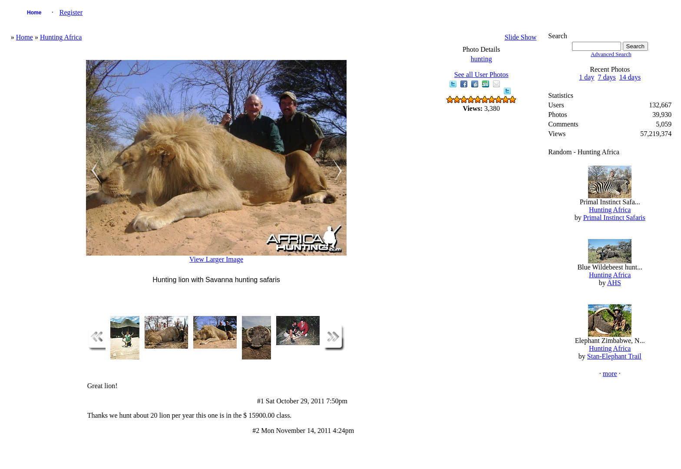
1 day (586, 77)
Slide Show (520, 37)
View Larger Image (216, 259)
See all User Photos (481, 74)
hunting (481, 59)
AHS (614, 282)
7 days (606, 77)
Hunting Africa (61, 37)
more (610, 373)
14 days (630, 77)
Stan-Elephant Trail (614, 356)
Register (71, 12)
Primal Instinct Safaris (614, 217)
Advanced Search (611, 54)
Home (34, 13)
